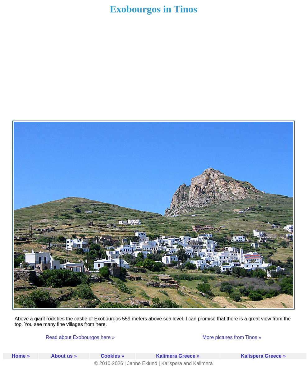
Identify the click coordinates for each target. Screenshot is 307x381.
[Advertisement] (153, 71)
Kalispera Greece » (263, 356)
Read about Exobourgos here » (80, 337)
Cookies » (112, 356)
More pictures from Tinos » (232, 337)
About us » (64, 356)
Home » (21, 356)
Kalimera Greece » (177, 356)
